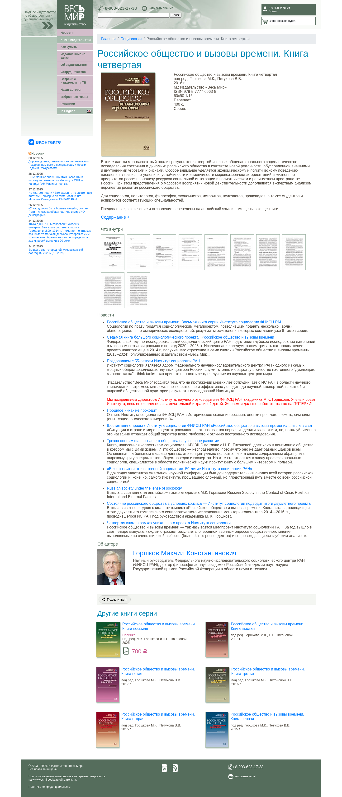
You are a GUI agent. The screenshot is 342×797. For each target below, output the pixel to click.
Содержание (115, 217)
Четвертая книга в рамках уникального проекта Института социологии (169, 523)
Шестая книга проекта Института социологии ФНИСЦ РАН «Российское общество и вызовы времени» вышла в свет (209, 426)
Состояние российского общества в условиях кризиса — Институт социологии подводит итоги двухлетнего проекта (209, 503)
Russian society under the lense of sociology (144, 488)
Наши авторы (71, 89)
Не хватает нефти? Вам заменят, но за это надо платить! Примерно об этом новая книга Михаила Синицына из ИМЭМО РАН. (60, 196)
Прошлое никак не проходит (132, 410)
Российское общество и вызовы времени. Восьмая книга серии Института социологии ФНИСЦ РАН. (195, 322)
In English (68, 111)
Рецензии (68, 104)
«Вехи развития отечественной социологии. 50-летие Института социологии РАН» (179, 469)
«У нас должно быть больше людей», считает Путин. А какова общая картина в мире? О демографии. (58, 212)
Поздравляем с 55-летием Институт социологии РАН (153, 361)
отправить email (245, 776)
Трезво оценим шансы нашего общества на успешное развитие (163, 441)
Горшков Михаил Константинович (184, 553)
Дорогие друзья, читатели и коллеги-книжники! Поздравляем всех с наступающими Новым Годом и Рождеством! (59, 165)
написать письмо (161, 8)
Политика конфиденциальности (49, 786)
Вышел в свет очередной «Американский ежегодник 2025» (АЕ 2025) (55, 251)
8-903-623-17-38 (121, 8)
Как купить (69, 47)
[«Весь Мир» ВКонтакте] (44, 142)
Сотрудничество (73, 72)
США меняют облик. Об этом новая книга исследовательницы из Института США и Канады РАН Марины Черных (55, 180)
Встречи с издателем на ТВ (73, 80)
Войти (273, 11)
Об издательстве (74, 64)
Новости (67, 32)
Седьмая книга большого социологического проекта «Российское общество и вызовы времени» (191, 337)
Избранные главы (74, 97)
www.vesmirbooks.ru (46, 779)
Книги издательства (76, 40)
